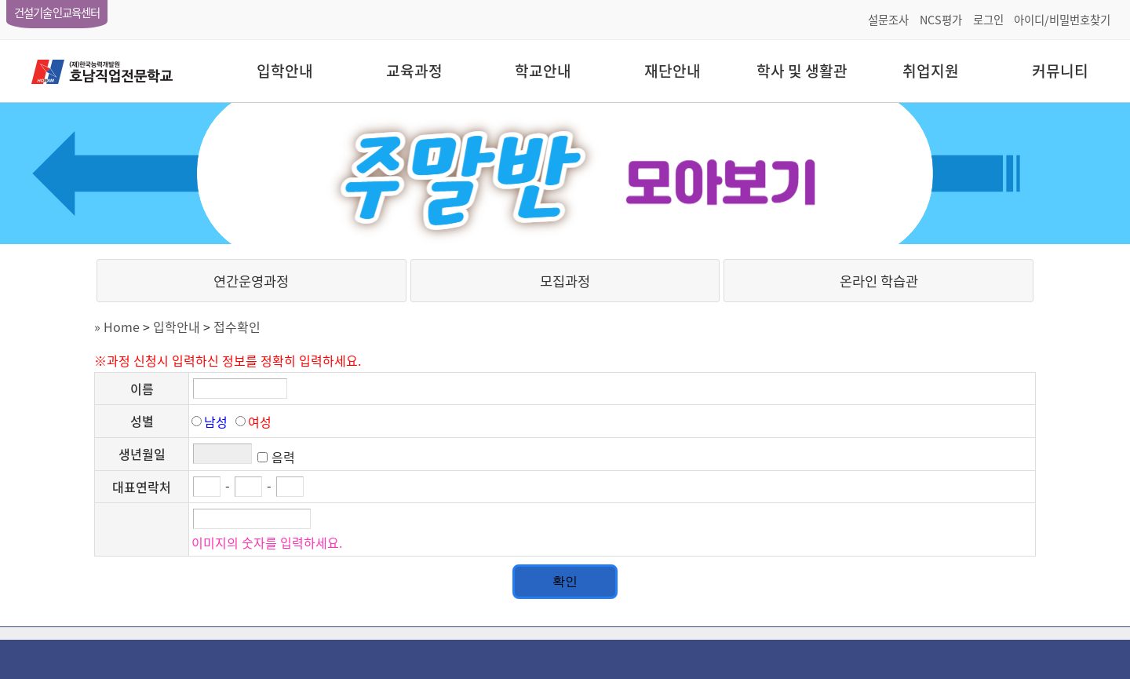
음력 (283, 456)
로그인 (988, 19)
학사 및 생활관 (802, 71)
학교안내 (543, 71)
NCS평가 (941, 19)
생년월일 (142, 453)
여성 (260, 421)
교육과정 (414, 71)
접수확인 (237, 326)
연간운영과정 (251, 281)
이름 (142, 388)
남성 (216, 421)
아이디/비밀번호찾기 (1062, 19)
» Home (117, 326)
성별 (142, 420)
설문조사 (888, 19)
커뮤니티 (1060, 71)
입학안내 (285, 71)
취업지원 (930, 71)
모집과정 (565, 281)
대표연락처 (141, 486)
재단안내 (672, 71)
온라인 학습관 (879, 281)
